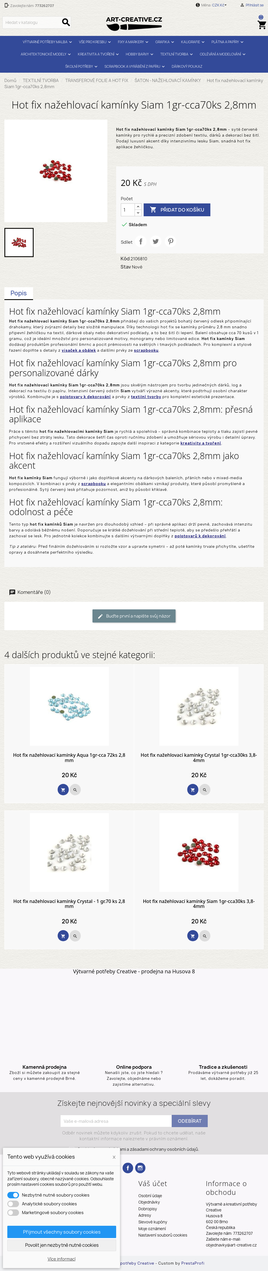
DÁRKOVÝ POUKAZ (187, 66)
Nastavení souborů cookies (162, 1235)
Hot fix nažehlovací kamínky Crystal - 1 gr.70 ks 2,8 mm (69, 904)
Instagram (140, 1168)
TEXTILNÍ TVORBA (177, 54)
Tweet (156, 241)
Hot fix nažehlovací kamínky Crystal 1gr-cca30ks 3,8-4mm (199, 758)
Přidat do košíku (177, 210)
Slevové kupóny (152, 1222)
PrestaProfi (193, 1263)
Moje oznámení (152, 1228)
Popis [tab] (19, 293)
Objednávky (149, 1202)
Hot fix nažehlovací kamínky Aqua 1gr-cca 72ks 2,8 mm (69, 758)
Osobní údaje (150, 1195)
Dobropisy (147, 1208)
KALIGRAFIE (193, 42)
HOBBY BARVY (140, 54)
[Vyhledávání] (36, 22)
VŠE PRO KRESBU (95, 42)
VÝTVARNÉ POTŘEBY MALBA (48, 42)
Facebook (128, 1168)
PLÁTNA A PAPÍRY (228, 42)
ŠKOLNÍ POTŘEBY (82, 66)
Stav (126, 267)
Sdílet (141, 241)
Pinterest (170, 241)
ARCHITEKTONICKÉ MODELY (46, 54)
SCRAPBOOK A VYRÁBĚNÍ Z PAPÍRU (135, 66)
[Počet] (128, 209)
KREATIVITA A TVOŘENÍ (99, 54)
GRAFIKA (165, 42)
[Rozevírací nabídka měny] (220, 5)
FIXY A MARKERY (134, 42)
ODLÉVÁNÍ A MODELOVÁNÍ (223, 54)
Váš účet (152, 1183)
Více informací (61, 1259)
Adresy (144, 1215)
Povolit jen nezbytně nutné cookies (62, 1245)
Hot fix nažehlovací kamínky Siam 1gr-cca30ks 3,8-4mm (199, 904)
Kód (125, 258)
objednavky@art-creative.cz (231, 1245)
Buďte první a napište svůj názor (134, 616)
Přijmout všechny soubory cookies (62, 1232)
